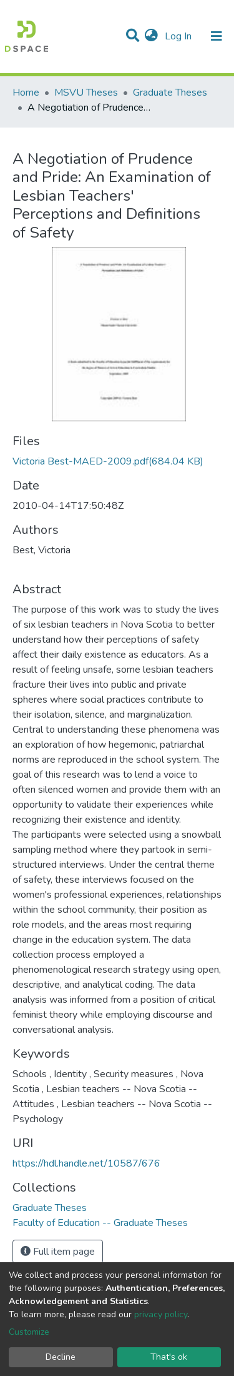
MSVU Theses (86, 92)
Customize (29, 1332)
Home (25, 92)
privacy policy (160, 1314)
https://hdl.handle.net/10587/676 (86, 1163)
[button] (151, 36)
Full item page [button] (58, 1251)
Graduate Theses (170, 92)
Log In (179, 36)
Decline (61, 1357)
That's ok (168, 1357)
